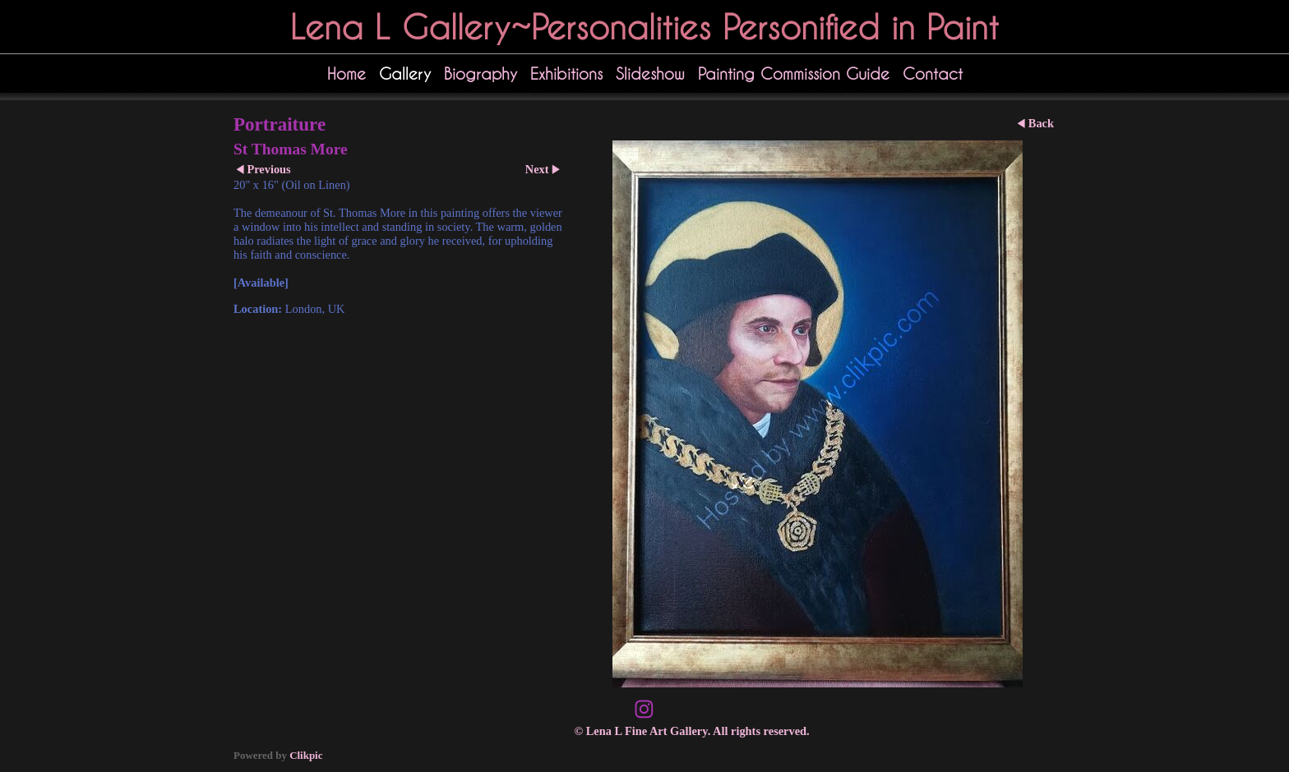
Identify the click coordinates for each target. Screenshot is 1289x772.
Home (346, 73)
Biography (480, 73)
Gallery (405, 73)
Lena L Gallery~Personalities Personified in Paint (644, 26)
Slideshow (650, 73)
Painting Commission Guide (793, 73)
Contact (933, 73)
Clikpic (305, 755)
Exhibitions (566, 73)
